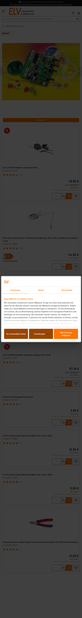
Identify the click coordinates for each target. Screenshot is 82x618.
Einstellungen (41, 334)
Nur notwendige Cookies (16, 334)
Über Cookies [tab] (66, 290)
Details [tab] (41, 290)
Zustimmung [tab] (15, 290)
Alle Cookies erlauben (66, 334)
